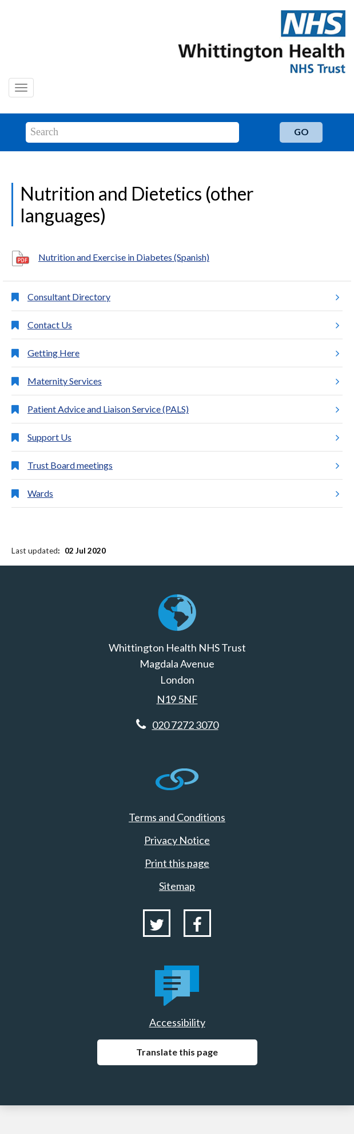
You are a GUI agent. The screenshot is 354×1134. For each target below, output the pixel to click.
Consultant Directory (183, 297)
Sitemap (177, 886)
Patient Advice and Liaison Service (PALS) (183, 409)
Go (301, 131)
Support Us (183, 437)
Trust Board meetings (183, 465)
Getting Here (183, 353)
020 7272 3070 (185, 725)
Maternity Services (183, 381)
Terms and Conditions (177, 817)
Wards (183, 493)
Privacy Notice (177, 840)
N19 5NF (177, 699)
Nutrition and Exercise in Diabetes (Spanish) (123, 257)
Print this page (177, 863)
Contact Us (183, 325)
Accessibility (177, 1022)
